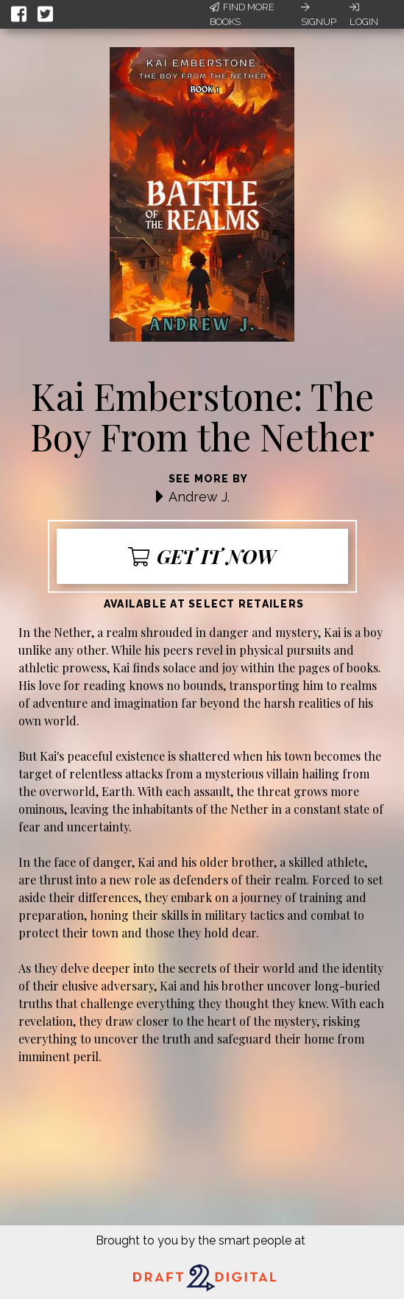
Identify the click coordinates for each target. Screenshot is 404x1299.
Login (364, 14)
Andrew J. (199, 496)
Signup (318, 14)
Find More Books (242, 14)
